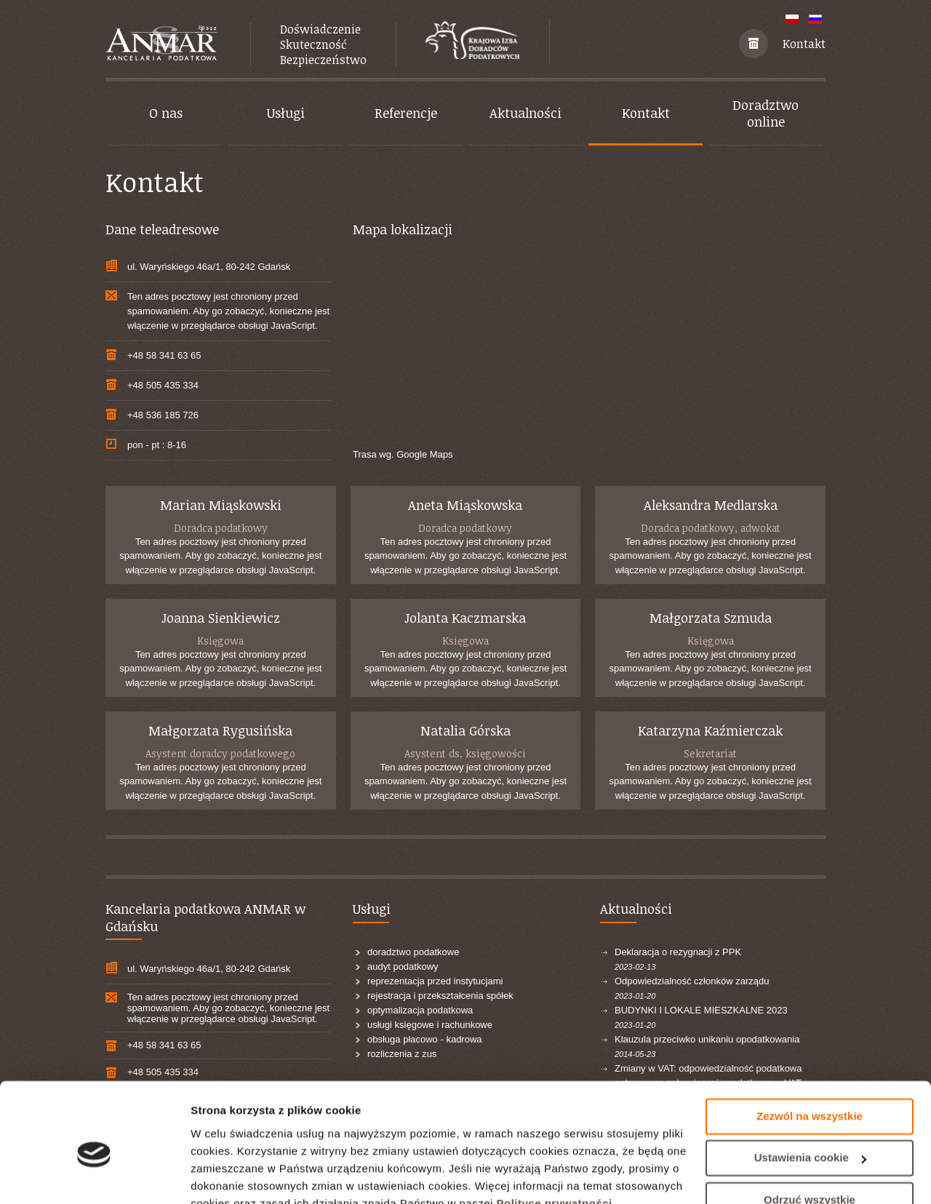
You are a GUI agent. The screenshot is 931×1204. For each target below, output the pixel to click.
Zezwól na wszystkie (809, 1048)
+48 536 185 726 (163, 415)
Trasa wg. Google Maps (403, 454)
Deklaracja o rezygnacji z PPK (678, 951)
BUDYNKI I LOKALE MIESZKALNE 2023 (701, 1010)
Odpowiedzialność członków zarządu (692, 981)
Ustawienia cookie (810, 1089)
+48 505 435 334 (163, 385)
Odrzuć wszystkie (809, 1131)
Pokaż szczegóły (234, 1175)
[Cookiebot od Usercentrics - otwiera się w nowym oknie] (94, 1176)
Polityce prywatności (554, 1135)
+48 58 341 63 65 (164, 355)
